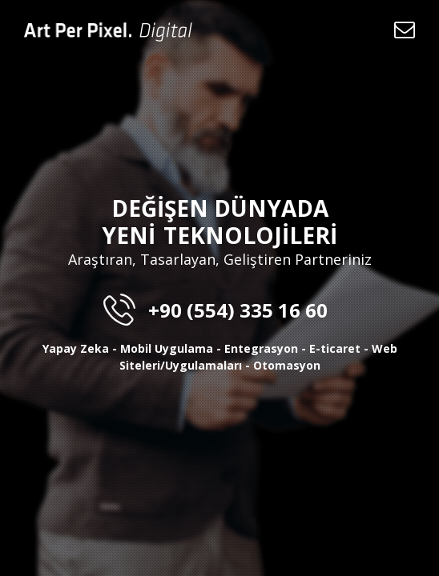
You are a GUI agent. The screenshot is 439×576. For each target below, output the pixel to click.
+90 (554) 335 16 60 (219, 310)
